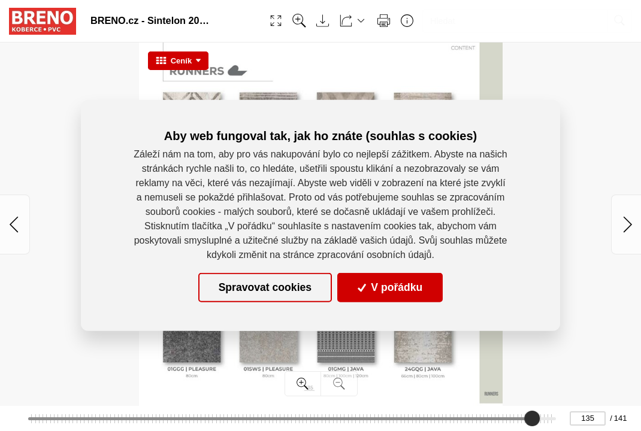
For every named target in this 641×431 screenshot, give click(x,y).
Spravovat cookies (265, 287)
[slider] (532, 418)
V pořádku (390, 287)
